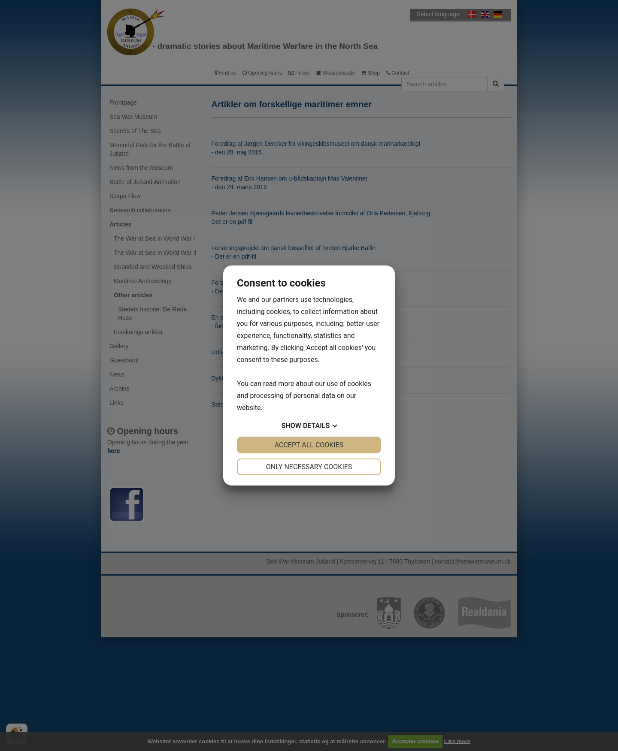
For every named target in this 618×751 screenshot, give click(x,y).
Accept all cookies (309, 445)
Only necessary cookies (309, 467)
